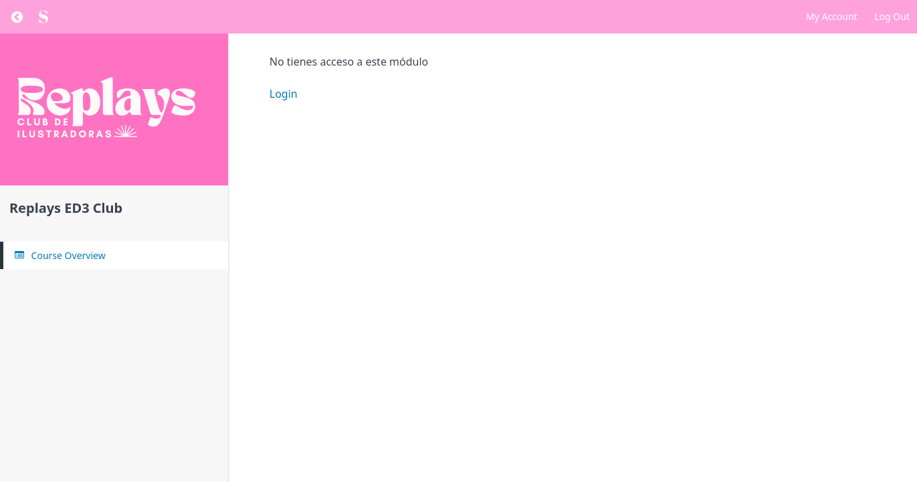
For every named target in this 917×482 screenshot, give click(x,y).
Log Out (892, 16)
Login (284, 93)
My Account (831, 16)
